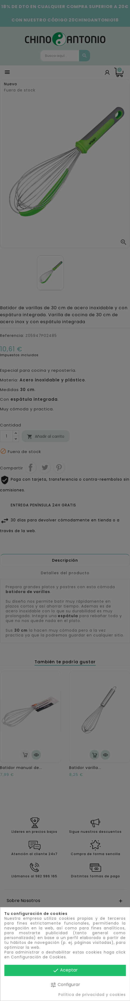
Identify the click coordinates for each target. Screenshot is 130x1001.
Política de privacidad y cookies (92, 994)
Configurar (65, 984)
